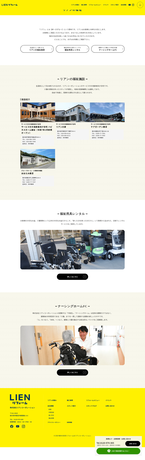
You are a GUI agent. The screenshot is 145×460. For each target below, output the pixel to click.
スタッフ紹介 (72, 408)
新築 (50, 412)
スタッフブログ (93, 408)
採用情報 (70, 425)
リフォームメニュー (95, 403)
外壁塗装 (51, 415)
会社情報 (51, 408)
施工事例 (71, 403)
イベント (111, 403)
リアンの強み (52, 403)
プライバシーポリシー (54, 425)
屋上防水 (51, 418)
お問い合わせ (113, 408)
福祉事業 (51, 421)
